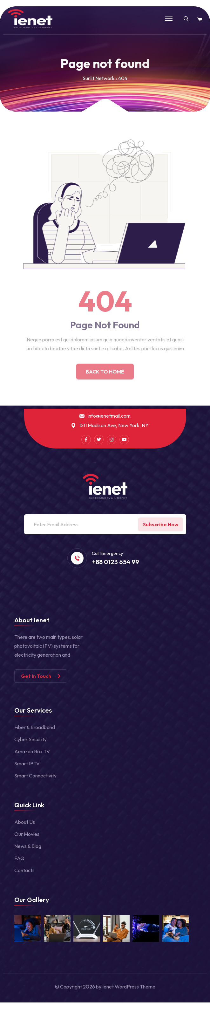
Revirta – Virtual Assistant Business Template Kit (66, 1010)
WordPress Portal (27, 1010)
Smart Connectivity (35, 775)
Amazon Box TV (32, 751)
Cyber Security (30, 739)
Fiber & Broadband (34, 727)
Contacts (24, 870)
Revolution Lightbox (165, 1010)
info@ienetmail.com (109, 416)
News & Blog (27, 846)
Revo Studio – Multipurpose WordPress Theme (155, 1010)
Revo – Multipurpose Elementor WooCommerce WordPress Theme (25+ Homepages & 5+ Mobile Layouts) (114, 1010)
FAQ (19, 858)
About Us (24, 822)
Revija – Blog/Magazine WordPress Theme (52, 1010)
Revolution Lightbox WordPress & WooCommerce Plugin (177, 1010)
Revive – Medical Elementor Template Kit (92, 1010)
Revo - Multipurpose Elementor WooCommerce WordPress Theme (139, 1010)
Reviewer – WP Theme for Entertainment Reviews (38, 1010)
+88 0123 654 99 (115, 562)
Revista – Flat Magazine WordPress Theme (80, 1010)
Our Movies (26, 834)
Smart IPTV (27, 763)
